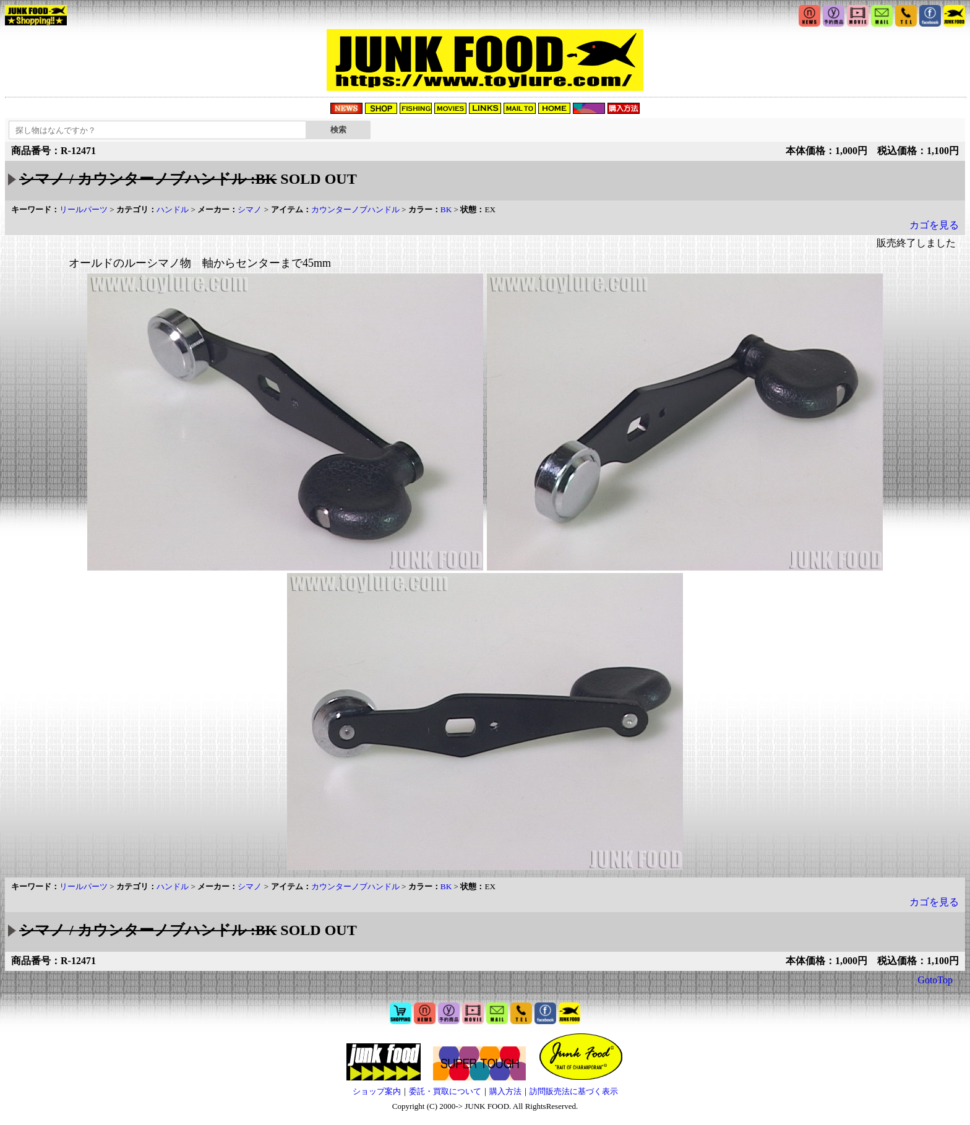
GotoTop (935, 980)
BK (446, 209)
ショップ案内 (377, 1091)
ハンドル (173, 209)
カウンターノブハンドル (355, 209)
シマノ (250, 209)
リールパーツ (83, 209)
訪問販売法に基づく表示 (574, 1091)
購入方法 (505, 1091)
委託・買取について (445, 1091)
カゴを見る (934, 225)
